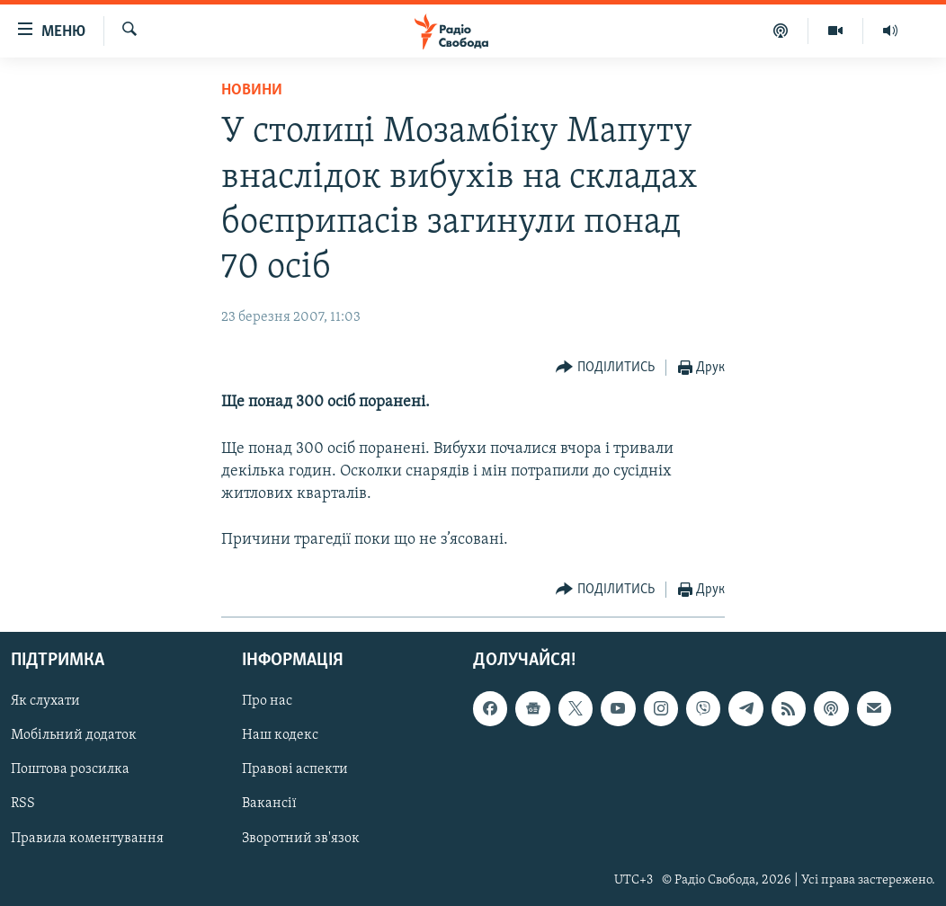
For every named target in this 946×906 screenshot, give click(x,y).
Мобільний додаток (74, 735)
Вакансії (269, 803)
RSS (23, 803)
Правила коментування (87, 837)
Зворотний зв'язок (301, 837)
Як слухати (45, 701)
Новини (251, 90)
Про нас (267, 701)
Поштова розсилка (70, 769)
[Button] (605, 368)
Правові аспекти (295, 769)
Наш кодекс (280, 735)
